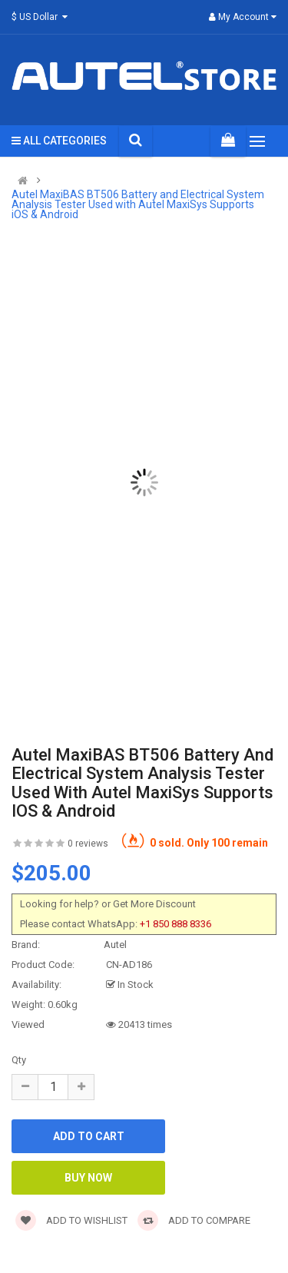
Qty (19, 1060)
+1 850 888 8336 (175, 924)
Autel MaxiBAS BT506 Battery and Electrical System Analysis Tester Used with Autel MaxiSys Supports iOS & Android (138, 205)
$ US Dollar (41, 17)
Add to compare (193, 1220)
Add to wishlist (71, 1220)
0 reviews (88, 843)
